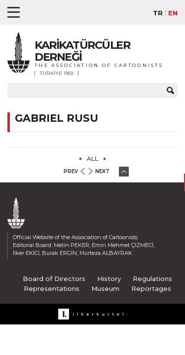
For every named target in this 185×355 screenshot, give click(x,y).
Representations (51, 288)
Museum (105, 288)
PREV (71, 171)
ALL (92, 158)
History (109, 279)
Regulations (152, 279)
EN (173, 13)
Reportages (151, 288)
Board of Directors (54, 279)
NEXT (102, 171)
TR (158, 13)
